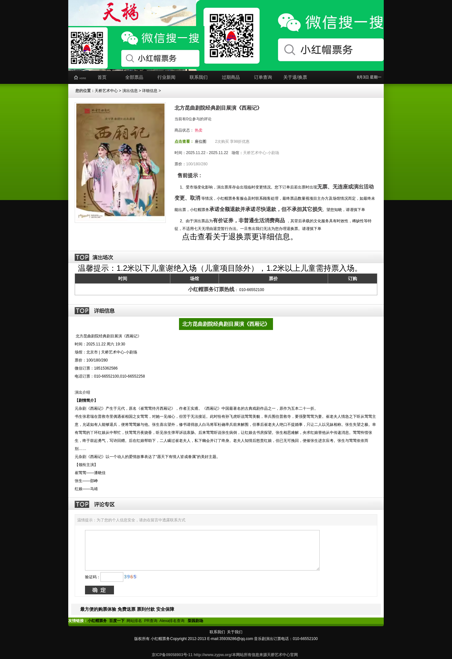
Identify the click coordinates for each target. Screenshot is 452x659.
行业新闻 (166, 77)
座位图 (200, 141)
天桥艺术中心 (106, 90)
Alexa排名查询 (172, 620)
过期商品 (231, 77)
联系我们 (199, 77)
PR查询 (150, 620)
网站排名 (134, 620)
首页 (102, 77)
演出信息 (130, 90)
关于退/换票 (295, 77)
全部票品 (134, 77)
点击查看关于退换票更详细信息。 (239, 236)
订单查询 (263, 77)
